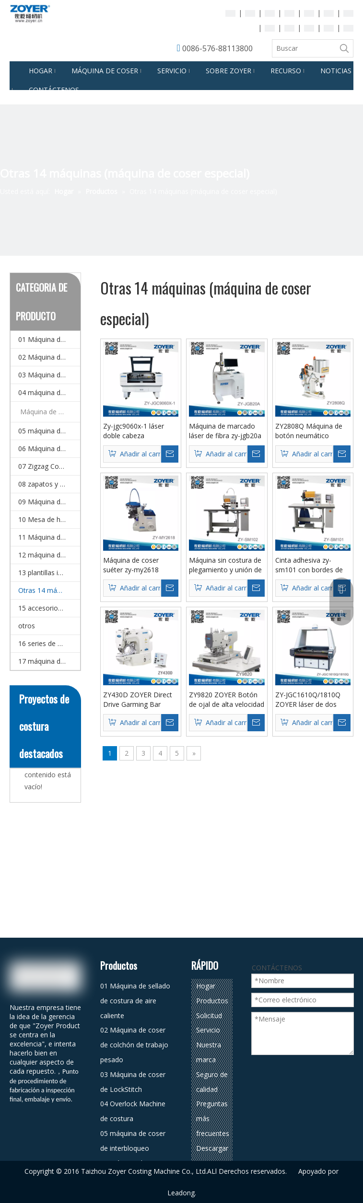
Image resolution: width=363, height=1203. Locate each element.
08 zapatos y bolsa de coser (49, 483)
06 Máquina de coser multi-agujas (49, 448)
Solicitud (209, 1015)
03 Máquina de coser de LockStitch (49, 374)
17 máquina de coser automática (49, 661)
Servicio (208, 1029)
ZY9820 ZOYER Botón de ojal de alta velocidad (226, 699)
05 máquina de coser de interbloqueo (49, 430)
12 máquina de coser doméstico (49, 554)
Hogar (205, 985)
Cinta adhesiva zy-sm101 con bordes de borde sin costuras (309, 565)
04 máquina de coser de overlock (49, 392)
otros (26, 625)
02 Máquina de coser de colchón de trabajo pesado (49, 357)
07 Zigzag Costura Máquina (49, 466)
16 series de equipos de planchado (49, 643)
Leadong (181, 1192)
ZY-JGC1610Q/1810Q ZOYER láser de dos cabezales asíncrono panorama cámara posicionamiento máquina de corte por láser (308, 699)
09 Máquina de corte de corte (49, 501)
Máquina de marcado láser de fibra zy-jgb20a (225, 430)
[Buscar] (304, 48)
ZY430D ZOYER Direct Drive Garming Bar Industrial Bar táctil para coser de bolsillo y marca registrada (140, 699)
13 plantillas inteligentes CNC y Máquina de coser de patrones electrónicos (49, 572)
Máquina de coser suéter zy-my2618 (131, 565)
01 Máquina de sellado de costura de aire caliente (49, 339)
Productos (212, 1000)
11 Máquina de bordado (49, 537)
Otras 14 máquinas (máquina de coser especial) (49, 590)
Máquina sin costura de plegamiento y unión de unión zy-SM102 (225, 565)
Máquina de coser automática (50, 411)
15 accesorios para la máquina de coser (49, 608)
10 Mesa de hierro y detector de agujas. (49, 519)
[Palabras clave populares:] (344, 48)
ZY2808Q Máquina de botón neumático (308, 430)
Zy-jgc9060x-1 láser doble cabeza (133, 430)
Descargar (212, 1148)
